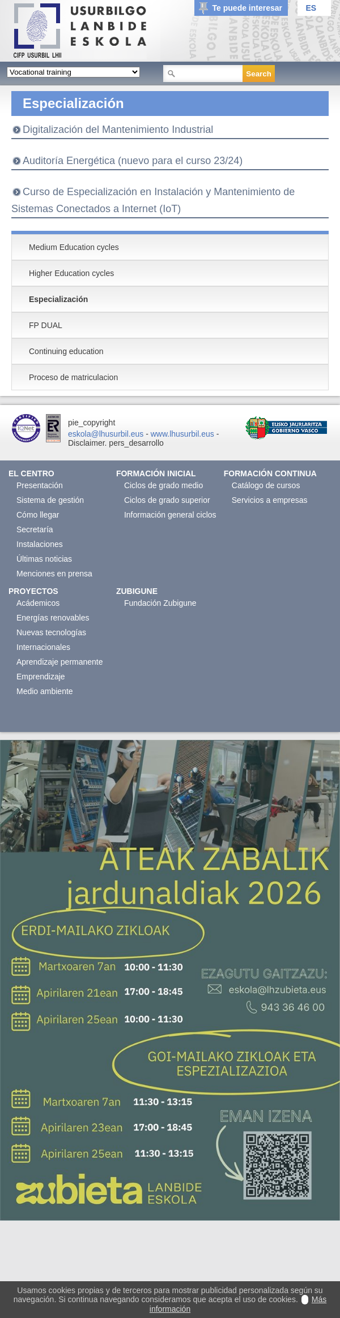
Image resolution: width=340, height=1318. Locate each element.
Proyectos (33, 591)
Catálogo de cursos (266, 485)
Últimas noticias (44, 558)
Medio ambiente (44, 691)
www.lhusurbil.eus (182, 433)
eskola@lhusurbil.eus (105, 433)
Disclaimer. (87, 442)
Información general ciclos (170, 514)
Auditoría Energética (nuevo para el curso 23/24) (133, 160)
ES (310, 7)
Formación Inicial (156, 473)
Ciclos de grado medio (163, 485)
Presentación (39, 485)
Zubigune (137, 591)
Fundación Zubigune (160, 603)
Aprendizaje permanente (59, 661)
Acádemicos (38, 603)
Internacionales (43, 647)
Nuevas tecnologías (51, 632)
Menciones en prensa (54, 573)
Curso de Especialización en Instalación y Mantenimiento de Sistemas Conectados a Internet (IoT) (153, 200)
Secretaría (34, 529)
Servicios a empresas (270, 500)
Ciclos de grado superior (167, 500)
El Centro (31, 473)
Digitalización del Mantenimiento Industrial (118, 129)
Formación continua (270, 473)
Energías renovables (52, 617)
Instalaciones (39, 544)
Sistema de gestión (50, 500)
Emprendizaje (40, 676)
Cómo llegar (37, 514)
